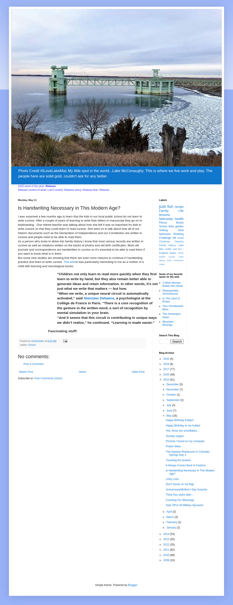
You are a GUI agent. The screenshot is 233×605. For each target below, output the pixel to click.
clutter (168, 249)
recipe (179, 207)
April (169, 511)
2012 (166, 544)
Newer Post (26, 371)
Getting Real (171, 230)
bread (180, 237)
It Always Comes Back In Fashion (186, 465)
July (169, 405)
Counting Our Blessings (180, 500)
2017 (166, 369)
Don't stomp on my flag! (180, 484)
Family (163, 211)
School (32, 344)
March (170, 517)
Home (82, 371)
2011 (166, 549)
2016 (166, 374)
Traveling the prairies (178, 460)
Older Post (138, 371)
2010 (166, 555)
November (173, 389)
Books (179, 222)
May (169, 415)
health (179, 219)
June (169, 410)
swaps (172, 252)
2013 (166, 539)
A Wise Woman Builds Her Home (172, 284)
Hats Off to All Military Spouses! (184, 505)
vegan (162, 264)
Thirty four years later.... (180, 494)
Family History (167, 245)
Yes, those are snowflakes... (182, 430)
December (173, 384)
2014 (166, 534)
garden (179, 226)
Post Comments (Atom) (48, 378)
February (172, 522)
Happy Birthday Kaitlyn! (180, 420)
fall (174, 237)
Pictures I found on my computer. (185, 441)
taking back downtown (171, 260)
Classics (179, 241)
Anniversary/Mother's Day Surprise (186, 489)
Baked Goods (167, 257)
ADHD (180, 253)
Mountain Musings (167, 323)
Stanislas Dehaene (99, 298)
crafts (180, 257)
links (171, 226)
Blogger (132, 585)
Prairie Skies (173, 446)
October (171, 394)
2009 (166, 560)
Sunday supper (175, 436)
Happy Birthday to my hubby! (183, 425)
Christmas (164, 241)
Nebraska (166, 219)
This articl (70, 262)
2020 (166, 358)
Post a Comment (33, 364)
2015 (166, 379)
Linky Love (172, 479)
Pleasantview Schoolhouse (170, 292)
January (171, 527)
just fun (166, 206)
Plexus (163, 222)
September (173, 400)
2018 (166, 364)
